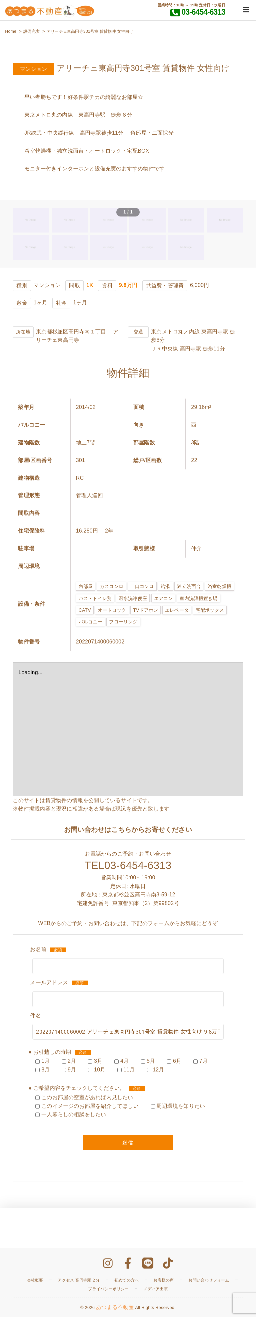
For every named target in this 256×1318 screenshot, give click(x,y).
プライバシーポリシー (108, 1290)
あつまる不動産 (115, 1308)
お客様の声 (163, 1281)
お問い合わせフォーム (208, 1281)
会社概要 (35, 1281)
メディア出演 (155, 1290)
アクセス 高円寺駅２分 (79, 1281)
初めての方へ (126, 1281)
